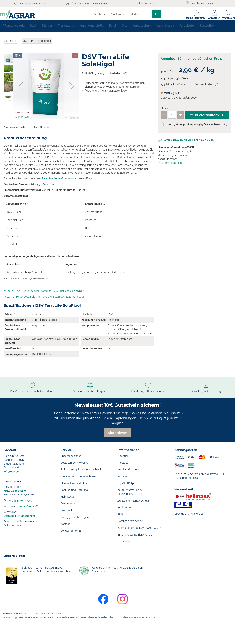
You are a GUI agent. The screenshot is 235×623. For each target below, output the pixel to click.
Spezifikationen (42, 130)
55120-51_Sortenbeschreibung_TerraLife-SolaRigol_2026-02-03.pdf (44, 299)
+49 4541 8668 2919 (20, 500)
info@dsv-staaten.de (170, 165)
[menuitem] (13, 29)
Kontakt (65, 523)
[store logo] (21, 14)
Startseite (10, 43)
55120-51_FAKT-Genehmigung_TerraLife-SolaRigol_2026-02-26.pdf (44, 293)
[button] (20, 89)
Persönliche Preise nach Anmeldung (89, 3)
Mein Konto (67, 496)
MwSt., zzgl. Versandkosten (47, 613)
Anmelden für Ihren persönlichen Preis (191, 61)
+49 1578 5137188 (28, 506)
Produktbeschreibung (17, 130)
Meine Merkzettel (192, 18)
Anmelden (211, 18)
